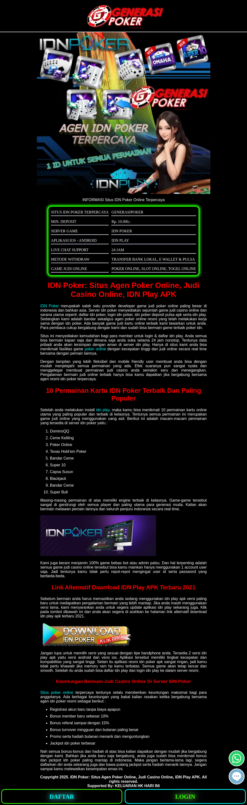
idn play (102, 410)
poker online (95, 349)
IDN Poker (49, 306)
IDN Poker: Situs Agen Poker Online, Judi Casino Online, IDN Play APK (135, 777)
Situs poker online (56, 692)
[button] (236, 776)
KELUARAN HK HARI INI (137, 786)
